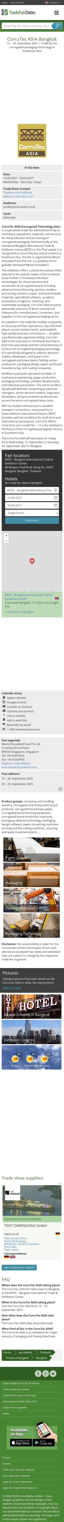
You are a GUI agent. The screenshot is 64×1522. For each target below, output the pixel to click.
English (55, 2)
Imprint (7, 1463)
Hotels (6, 1413)
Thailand (45, 1352)
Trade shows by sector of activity (21, 1383)
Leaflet (25, 590)
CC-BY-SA (58, 590)
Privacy (6, 1457)
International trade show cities (20, 1401)
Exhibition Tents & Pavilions (21, 1244)
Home (7, 1352)
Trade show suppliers (15, 1407)
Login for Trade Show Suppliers (20, 1487)
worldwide (25, 1352)
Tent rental (11, 1250)
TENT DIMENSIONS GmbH (25, 1225)
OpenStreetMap (42, 590)
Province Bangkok (17, 1358)
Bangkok (41, 1358)
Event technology (15, 1241)
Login (5, 2)
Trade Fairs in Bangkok (19, 612)
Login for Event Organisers (18, 1481)
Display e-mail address (17, 192)
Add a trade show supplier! (19, 1267)
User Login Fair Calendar (16, 1475)
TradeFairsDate (18, 12)
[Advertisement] (31, 86)
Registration (17, 2)
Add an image (12, 988)
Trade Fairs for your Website (19, 1469)
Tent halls (10, 1247)
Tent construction (15, 1238)
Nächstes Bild (59, 1200)
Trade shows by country (16, 1389)
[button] (32, 561)
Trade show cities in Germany (19, 1395)
